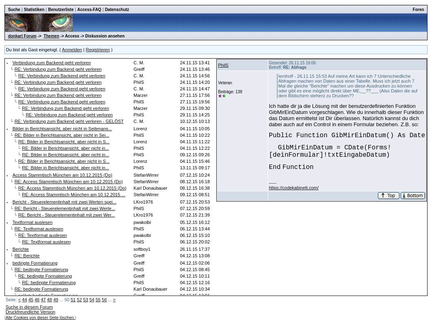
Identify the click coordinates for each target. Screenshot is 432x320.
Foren (418, 9)
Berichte (21, 249)
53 (85, 299)
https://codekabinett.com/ (294, 187)
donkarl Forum (22, 36)
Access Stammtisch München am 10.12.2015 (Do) (62, 175)
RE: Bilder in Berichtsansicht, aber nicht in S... (63, 141)
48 (49, 299)
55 (98, 299)
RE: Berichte (27, 255)
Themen (51, 36)
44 (24, 299)
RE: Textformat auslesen (39, 228)
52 (79, 299)
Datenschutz (117, 9)
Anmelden (72, 49)
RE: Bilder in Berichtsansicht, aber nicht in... (65, 148)
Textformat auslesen (32, 222)
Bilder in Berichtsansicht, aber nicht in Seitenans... (62, 128)
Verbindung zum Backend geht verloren (52, 62)
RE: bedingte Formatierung (41, 269)
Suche (14, 9)
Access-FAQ (89, 9)
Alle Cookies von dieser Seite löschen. (40, 318)
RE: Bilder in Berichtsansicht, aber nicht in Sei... (62, 135)
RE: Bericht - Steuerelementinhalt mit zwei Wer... (66, 215)
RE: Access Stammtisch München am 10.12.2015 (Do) (69, 181)
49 (55, 299)
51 (73, 299)
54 (91, 299)
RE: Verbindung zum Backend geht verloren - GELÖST (69, 121)
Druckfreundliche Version (30, 311)
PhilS (223, 65)
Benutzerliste (61, 9)
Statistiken (34, 9)
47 (43, 299)
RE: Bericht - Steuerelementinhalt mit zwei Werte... (65, 208)
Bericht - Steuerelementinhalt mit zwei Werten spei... (64, 201)
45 (30, 299)
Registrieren (98, 49)
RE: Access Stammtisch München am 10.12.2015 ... (73, 194)
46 (37, 299)
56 (104, 299)
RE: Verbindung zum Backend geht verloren (58, 69)
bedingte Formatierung (35, 263)
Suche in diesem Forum (29, 307)
